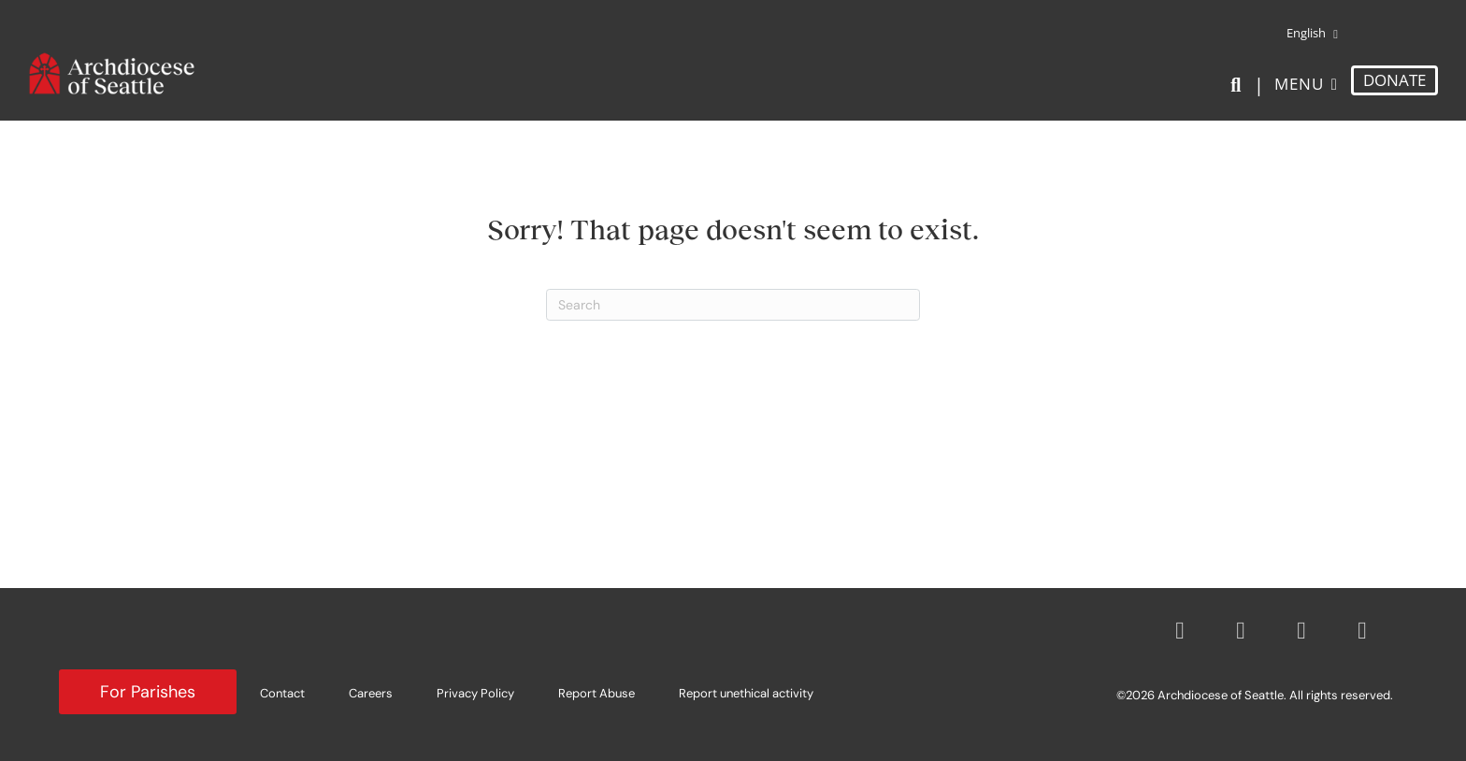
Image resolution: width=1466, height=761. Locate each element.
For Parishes (147, 692)
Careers (371, 693)
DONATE (1394, 80)
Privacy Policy (475, 693)
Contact (282, 693)
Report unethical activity (746, 693)
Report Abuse (596, 693)
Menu (1299, 83)
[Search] (1239, 85)
